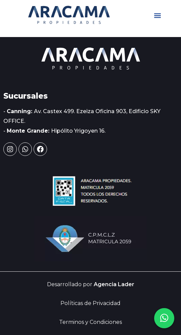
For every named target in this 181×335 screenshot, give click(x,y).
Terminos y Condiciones (90, 322)
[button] (157, 15)
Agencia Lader (114, 284)
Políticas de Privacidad (90, 303)
